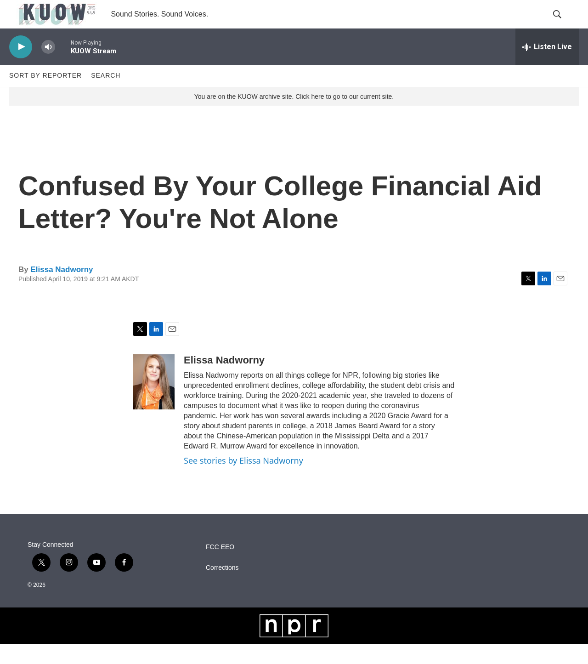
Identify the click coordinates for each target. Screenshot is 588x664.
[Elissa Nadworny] (154, 402)
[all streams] (547, 66)
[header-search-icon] (564, 24)
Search (105, 95)
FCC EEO (220, 566)
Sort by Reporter (45, 95)
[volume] (48, 67)
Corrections (222, 587)
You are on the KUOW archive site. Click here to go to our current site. (294, 116)
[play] (20, 67)
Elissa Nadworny (61, 289)
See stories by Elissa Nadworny (243, 480)
